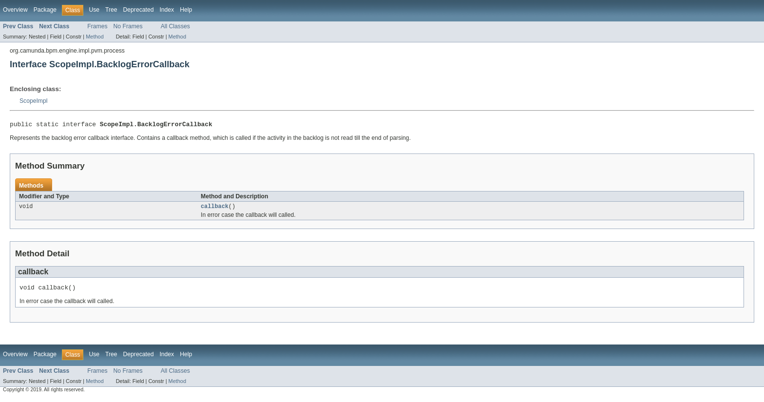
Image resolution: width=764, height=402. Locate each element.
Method (94, 36)
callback (215, 208)
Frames (97, 26)
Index (166, 9)
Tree (111, 9)
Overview (15, 9)
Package (45, 9)
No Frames (128, 26)
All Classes (175, 26)
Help (186, 9)
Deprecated (138, 9)
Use (94, 9)
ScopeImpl (33, 100)
